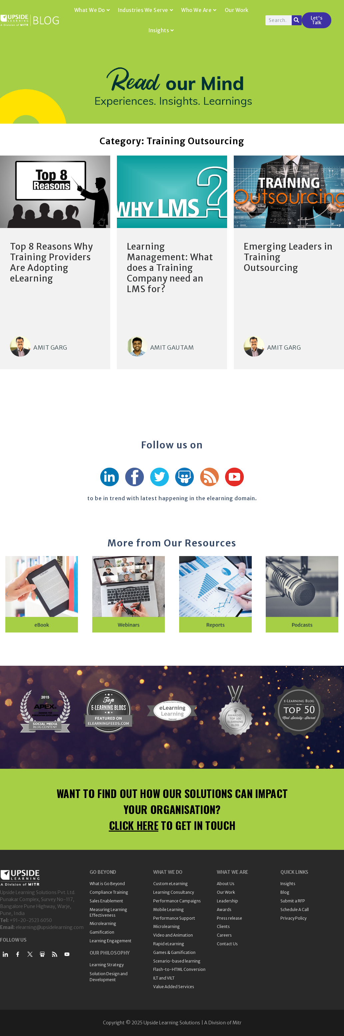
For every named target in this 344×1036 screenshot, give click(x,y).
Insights (161, 30)
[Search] (297, 20)
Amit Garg (50, 347)
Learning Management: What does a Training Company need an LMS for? (170, 267)
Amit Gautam (172, 347)
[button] (6, 594)
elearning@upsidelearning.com (50, 927)
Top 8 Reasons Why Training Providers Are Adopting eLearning (51, 262)
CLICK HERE (134, 825)
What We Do (92, 10)
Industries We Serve (145, 10)
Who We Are (198, 10)
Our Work (236, 10)
